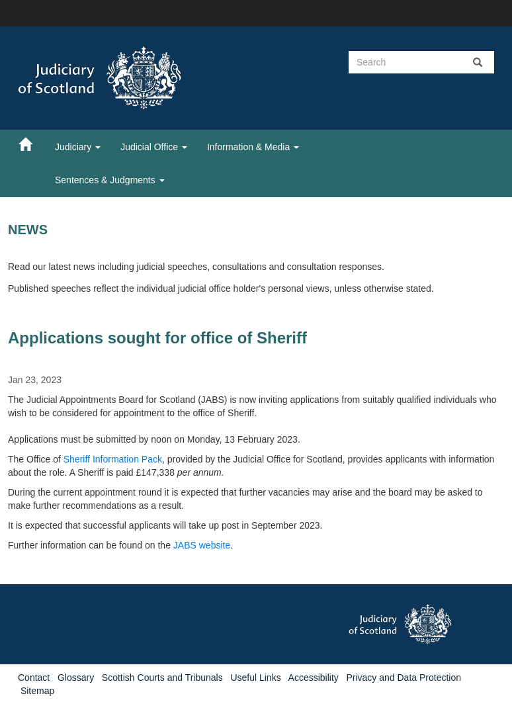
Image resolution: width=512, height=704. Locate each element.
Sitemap (37, 690)
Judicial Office (153, 147)
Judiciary (78, 147)
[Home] (32, 143)
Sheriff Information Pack (113, 459)
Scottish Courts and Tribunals (162, 677)
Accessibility (313, 677)
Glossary (76, 677)
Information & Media (253, 147)
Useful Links (255, 677)
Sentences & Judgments (110, 180)
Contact (34, 677)
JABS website (201, 545)
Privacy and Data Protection (403, 677)
